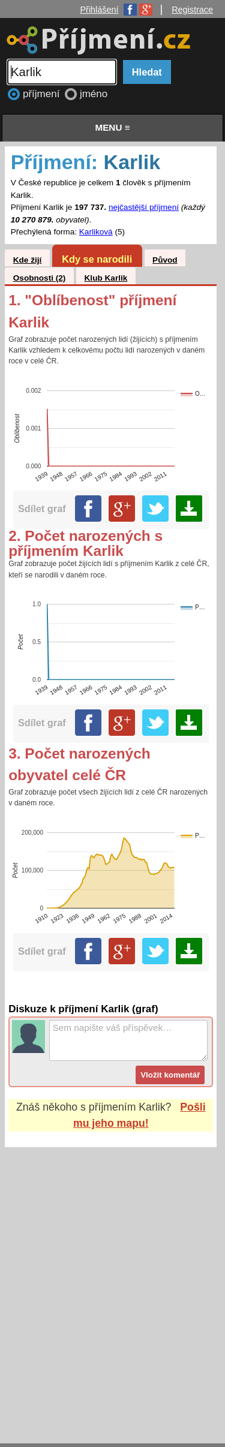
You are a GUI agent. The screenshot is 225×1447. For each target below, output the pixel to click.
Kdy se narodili (97, 259)
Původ (165, 259)
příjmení (42, 94)
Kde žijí (27, 259)
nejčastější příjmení (144, 207)
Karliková (96, 231)
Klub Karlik (106, 277)
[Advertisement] (112, 1283)
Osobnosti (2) (39, 277)
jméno (93, 94)
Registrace (192, 9)
